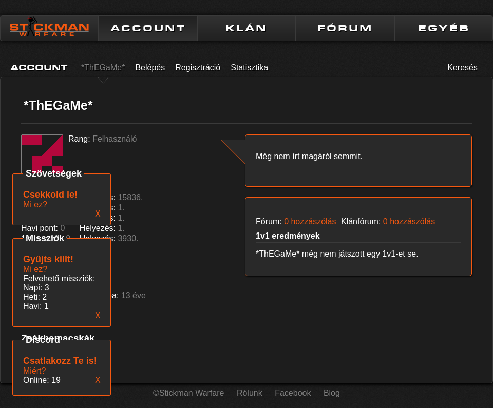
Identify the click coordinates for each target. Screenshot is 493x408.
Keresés (462, 67)
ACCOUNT (148, 28)
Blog (332, 392)
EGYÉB (444, 28)
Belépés (150, 67)
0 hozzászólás (310, 221)
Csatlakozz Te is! (60, 361)
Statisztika (249, 67)
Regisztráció (197, 67)
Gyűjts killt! (48, 259)
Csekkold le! (50, 194)
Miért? (34, 370)
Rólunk (249, 392)
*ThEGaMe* (103, 67)
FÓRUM (345, 28)
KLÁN (246, 28)
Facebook (293, 392)
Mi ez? (35, 269)
